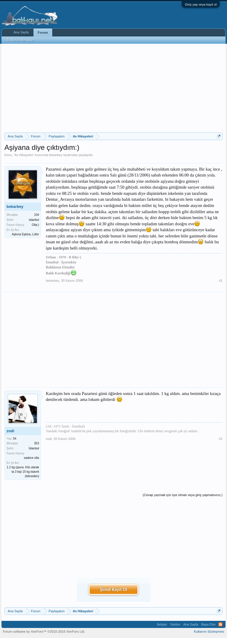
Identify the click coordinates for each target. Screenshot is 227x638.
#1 (221, 280)
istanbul (34, 219)
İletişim (162, 624)
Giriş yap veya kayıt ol (201, 4)
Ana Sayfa (21, 32)
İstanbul (34, 448)
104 (36, 214)
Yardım (175, 624)
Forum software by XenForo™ (44, 631)
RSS (220, 624)
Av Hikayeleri (23, 155)
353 (36, 443)
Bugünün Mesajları (20, 40)
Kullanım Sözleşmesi (209, 631)
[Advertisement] (113, 88)
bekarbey (55, 155)
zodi (10, 431)
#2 (221, 439)
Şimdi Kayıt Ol (113, 589)
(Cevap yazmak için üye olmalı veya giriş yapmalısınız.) (183, 495)
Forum (43, 32)
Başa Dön (208, 624)
